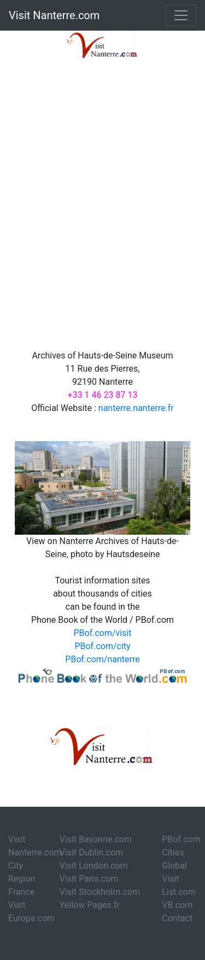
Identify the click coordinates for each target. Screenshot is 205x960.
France (21, 892)
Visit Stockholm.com (100, 892)
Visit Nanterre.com (54, 15)
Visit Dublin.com (91, 852)
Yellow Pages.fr (90, 905)
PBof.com (181, 839)
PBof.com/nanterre (102, 659)
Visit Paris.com (89, 879)
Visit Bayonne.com (96, 839)
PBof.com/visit (102, 633)
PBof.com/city (102, 646)
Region (21, 879)
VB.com (177, 905)
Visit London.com (94, 865)
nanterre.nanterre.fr (136, 408)
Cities (173, 852)
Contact (177, 918)
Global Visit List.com (179, 878)
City (15, 865)
